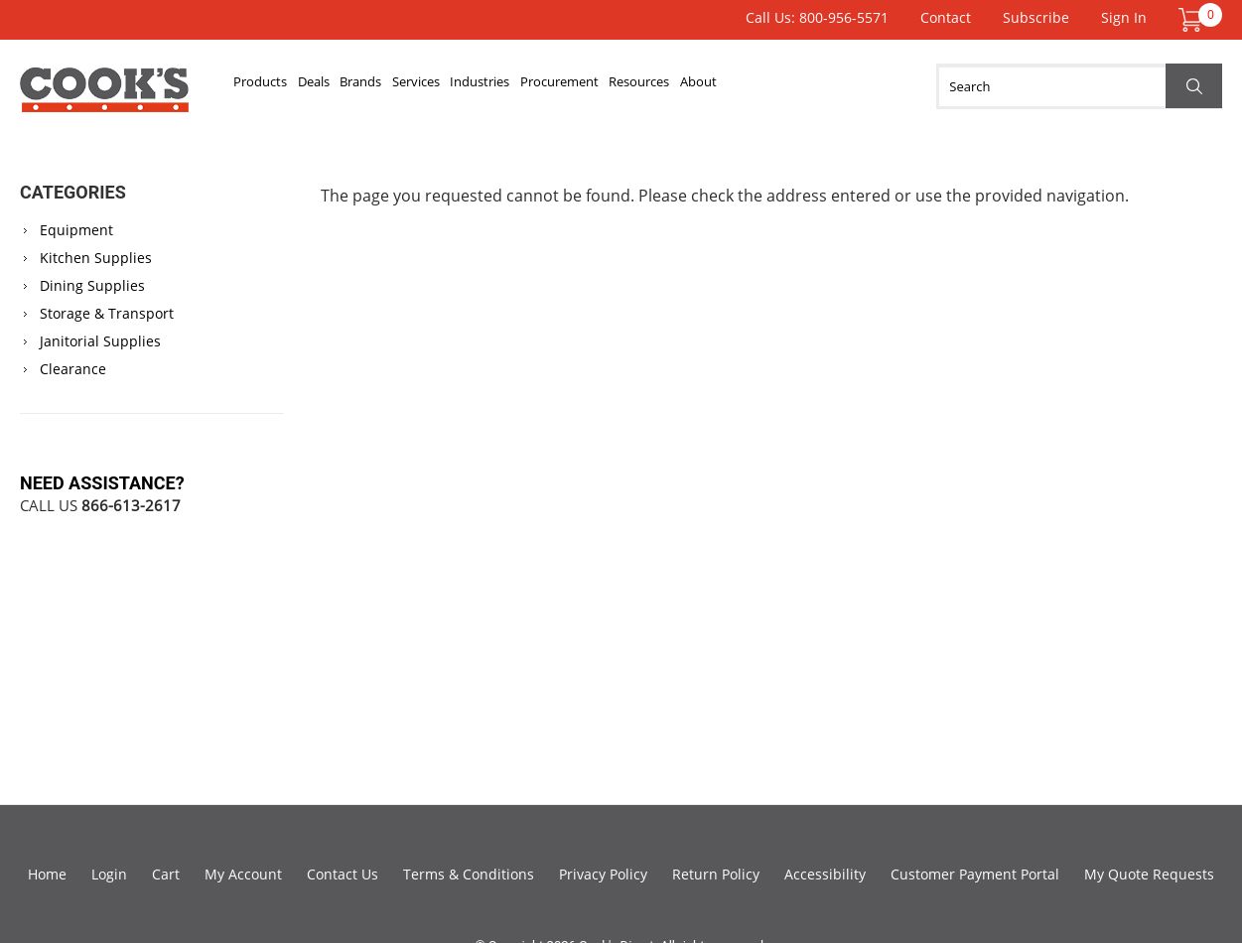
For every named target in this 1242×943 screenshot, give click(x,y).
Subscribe (1036, 17)
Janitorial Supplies (100, 341)
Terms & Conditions (468, 874)
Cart (166, 874)
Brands (403, 86)
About (835, 86)
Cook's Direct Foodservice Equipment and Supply (104, 97)
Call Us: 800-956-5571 (817, 17)
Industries (559, 86)
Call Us (100, 505)
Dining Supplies (92, 285)
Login (109, 874)
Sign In (1124, 17)
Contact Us (342, 874)
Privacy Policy (603, 874)
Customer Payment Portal (975, 874)
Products (269, 86)
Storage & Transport (107, 313)
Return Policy (715, 874)
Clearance (73, 368)
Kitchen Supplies (96, 257)
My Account (243, 874)
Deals (339, 86)
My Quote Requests (1149, 874)
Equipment (76, 229)
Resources (758, 86)
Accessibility (825, 874)
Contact (945, 17)
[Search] (1079, 86)
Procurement (658, 86)
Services (476, 86)
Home (47, 874)
